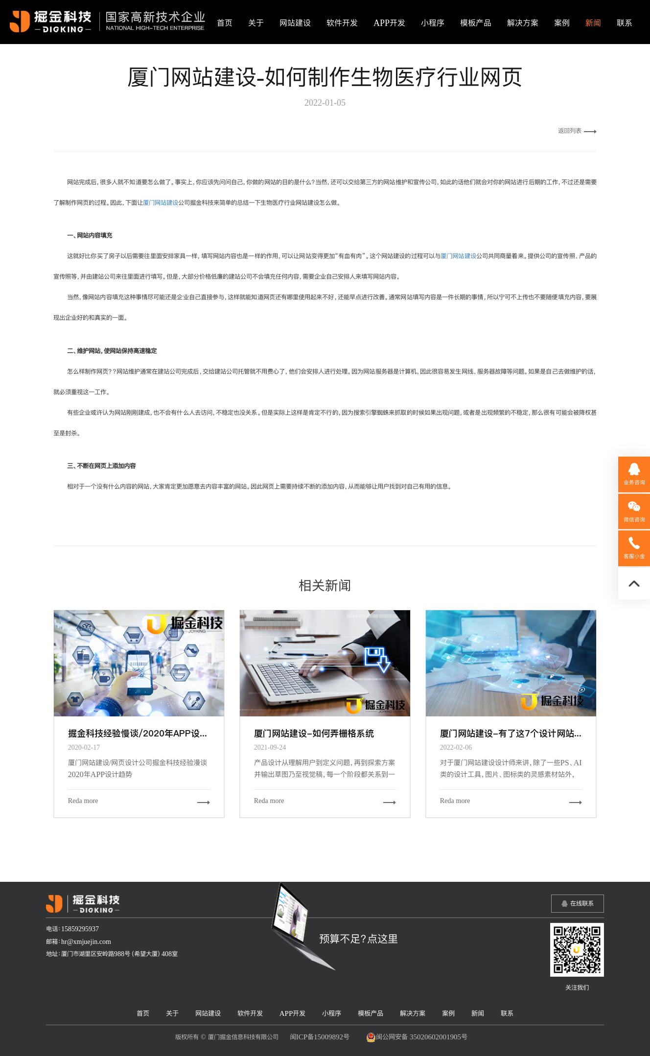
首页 (224, 23)
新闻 (593, 23)
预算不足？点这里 (358, 938)
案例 (562, 23)
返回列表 (577, 130)
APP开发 (389, 23)
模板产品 (475, 23)
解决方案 (522, 23)
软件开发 (342, 23)
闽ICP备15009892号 (319, 1036)
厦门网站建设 (160, 202)
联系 (624, 23)
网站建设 (295, 23)
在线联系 (582, 903)
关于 (256, 23)
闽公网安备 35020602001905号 (416, 1037)
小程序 (432, 23)
